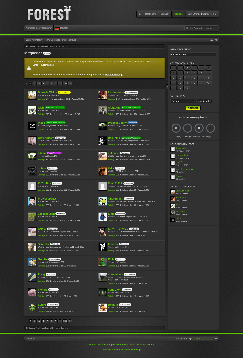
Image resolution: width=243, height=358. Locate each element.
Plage (41, 122)
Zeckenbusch (46, 213)
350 (65, 83)
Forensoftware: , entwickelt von (121, 344)
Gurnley (180, 176)
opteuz (42, 168)
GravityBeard (46, 138)
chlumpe (113, 153)
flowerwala (181, 148)
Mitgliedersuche (180, 49)
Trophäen (30, 338)
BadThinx (114, 138)
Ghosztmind (115, 198)
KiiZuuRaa (44, 183)
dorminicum (115, 274)
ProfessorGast (47, 198)
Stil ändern (181, 338)
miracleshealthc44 (184, 169)
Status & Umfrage (114, 74)
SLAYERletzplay (118, 229)
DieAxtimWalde (47, 92)
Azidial (42, 229)
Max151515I (115, 183)
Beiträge (41, 99)
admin (42, 153)
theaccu (113, 244)
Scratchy (43, 244)
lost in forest (116, 92)
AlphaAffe (114, 107)
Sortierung (177, 96)
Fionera (42, 289)
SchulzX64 (114, 289)
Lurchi (42, 304)
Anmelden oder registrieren (39, 28)
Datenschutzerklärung (43, 65)
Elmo (111, 213)
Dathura (113, 304)
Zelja (111, 168)
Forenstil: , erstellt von (121, 349)
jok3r (41, 107)
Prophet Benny (117, 122)
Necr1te (42, 259)
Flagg (41, 274)
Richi (111, 259)
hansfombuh (182, 155)
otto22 (179, 162)
